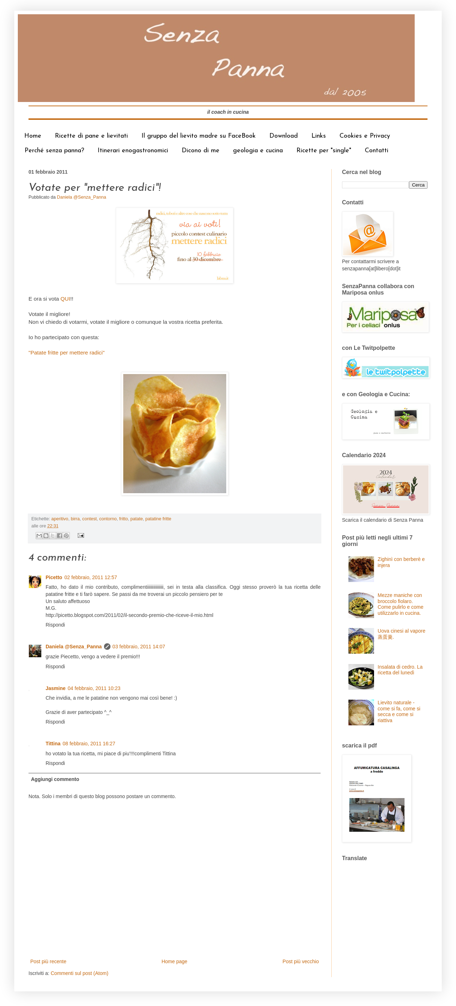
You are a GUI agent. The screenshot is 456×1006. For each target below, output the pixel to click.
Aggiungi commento (55, 779)
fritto (123, 518)
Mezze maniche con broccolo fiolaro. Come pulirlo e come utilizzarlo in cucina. (400, 604)
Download (283, 136)
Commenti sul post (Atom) (79, 973)
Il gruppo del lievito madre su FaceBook (198, 136)
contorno (107, 518)
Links (318, 136)
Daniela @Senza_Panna (74, 646)
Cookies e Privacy (365, 136)
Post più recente (48, 961)
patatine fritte (158, 518)
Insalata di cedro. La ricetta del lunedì (400, 670)
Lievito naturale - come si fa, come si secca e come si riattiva (399, 711)
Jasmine (56, 688)
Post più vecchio (301, 961)
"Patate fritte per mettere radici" (66, 352)
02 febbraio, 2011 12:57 (90, 577)
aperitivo (59, 518)
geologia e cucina (258, 150)
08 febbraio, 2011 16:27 (89, 743)
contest (89, 518)
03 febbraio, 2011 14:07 (139, 646)
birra (75, 518)
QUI (65, 299)
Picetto (54, 577)
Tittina (53, 743)
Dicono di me (200, 150)
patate (136, 518)
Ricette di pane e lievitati (91, 136)
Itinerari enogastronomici (133, 150)
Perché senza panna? (54, 150)
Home (32, 136)
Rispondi (55, 625)
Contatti (376, 150)
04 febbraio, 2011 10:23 (94, 688)
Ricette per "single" (323, 150)
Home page (174, 961)
